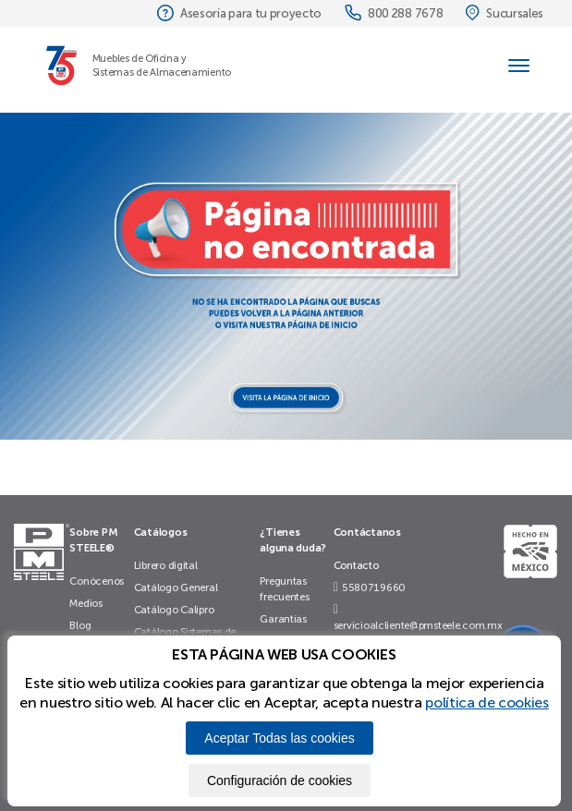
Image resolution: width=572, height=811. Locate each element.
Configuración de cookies (279, 780)
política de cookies (486, 702)
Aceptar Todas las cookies (279, 738)
